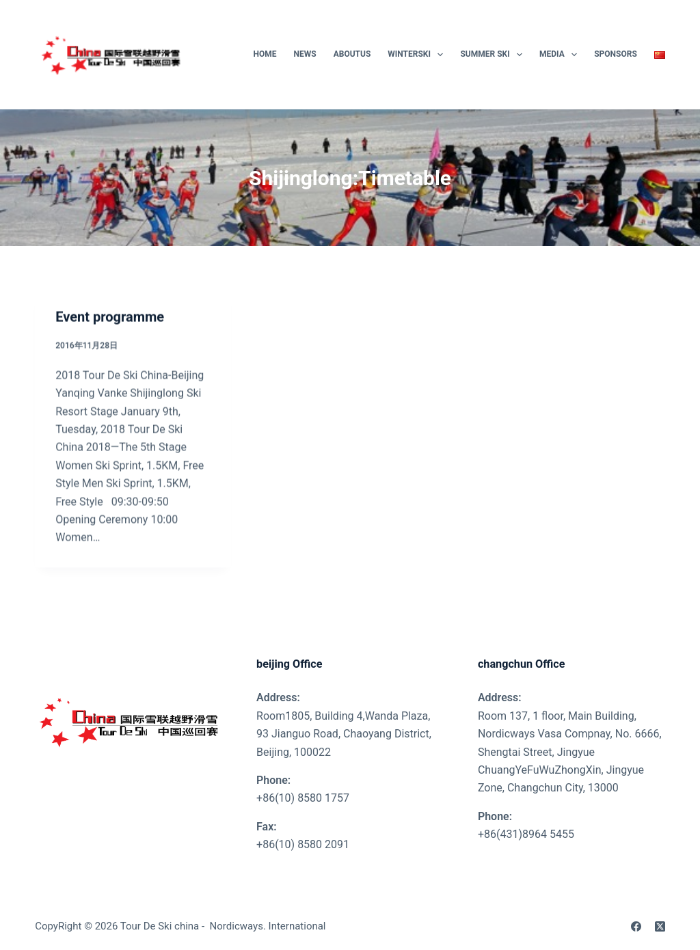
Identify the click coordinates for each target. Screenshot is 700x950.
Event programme (109, 318)
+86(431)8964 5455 (526, 834)
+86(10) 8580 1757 (302, 797)
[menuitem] (655, 54)
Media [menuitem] (560, 54)
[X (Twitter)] (660, 926)
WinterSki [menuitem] (418, 54)
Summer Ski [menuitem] (494, 54)
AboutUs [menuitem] (352, 54)
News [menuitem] (305, 54)
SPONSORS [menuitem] (615, 54)
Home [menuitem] (265, 54)
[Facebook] (636, 926)
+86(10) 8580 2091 (302, 844)
